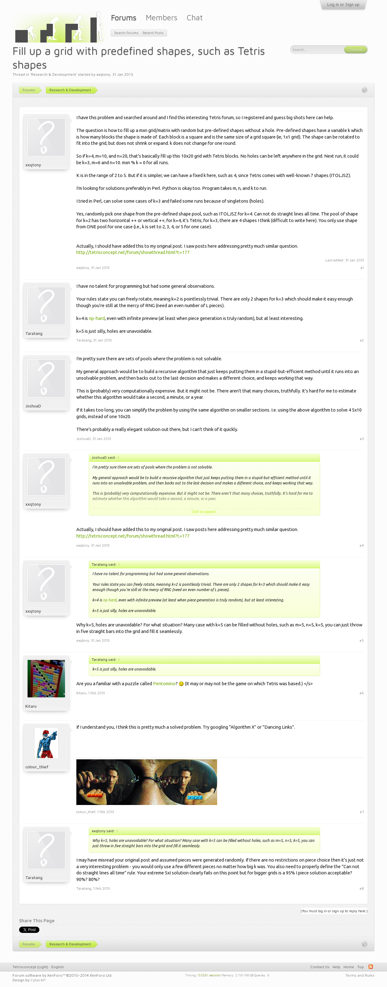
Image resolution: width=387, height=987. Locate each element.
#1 (362, 268)
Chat (195, 17)
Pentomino (164, 683)
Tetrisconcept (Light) (30, 966)
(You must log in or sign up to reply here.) (334, 911)
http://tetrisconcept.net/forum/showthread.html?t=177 (133, 252)
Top (360, 966)
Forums (123, 17)
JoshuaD (33, 405)
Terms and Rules (359, 975)
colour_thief (36, 766)
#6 (361, 693)
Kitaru (31, 706)
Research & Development (53, 74)
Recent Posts (153, 33)
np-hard (97, 318)
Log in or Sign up (343, 4)
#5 (361, 640)
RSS (371, 966)
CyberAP (38, 980)
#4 (361, 545)
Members (161, 17)
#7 (362, 812)
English (57, 966)
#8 (361, 888)
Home (349, 966)
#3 (362, 439)
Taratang (34, 333)
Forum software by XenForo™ (62, 975)
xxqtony (103, 74)
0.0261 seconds (209, 975)
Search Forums (126, 33)
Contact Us (319, 966)
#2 (362, 340)
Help (336, 966)
